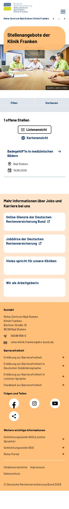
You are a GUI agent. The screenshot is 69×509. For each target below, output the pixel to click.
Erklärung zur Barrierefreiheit (23, 357)
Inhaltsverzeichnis (15, 467)
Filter (9, 103)
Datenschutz (12, 473)
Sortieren (51, 103)
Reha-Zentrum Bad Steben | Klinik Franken (26, 18)
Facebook (14, 401)
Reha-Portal (11, 454)
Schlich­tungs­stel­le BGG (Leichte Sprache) (24, 439)
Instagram (35, 401)
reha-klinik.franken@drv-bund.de (32, 342)
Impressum (37, 467)
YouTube (56, 401)
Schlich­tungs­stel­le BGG (19, 447)
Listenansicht (36, 130)
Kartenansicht (37, 138)
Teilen (14, 416)
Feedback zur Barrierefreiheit (23, 385)
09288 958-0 (18, 335)
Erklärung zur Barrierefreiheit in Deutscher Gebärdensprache (24, 366)
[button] (17, 103)
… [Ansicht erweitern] (59, 18)
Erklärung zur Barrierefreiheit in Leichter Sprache (24, 376)
